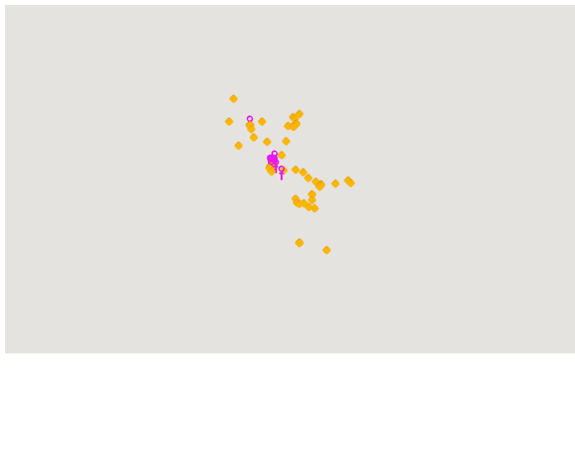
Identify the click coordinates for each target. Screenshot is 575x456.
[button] (275, 166)
